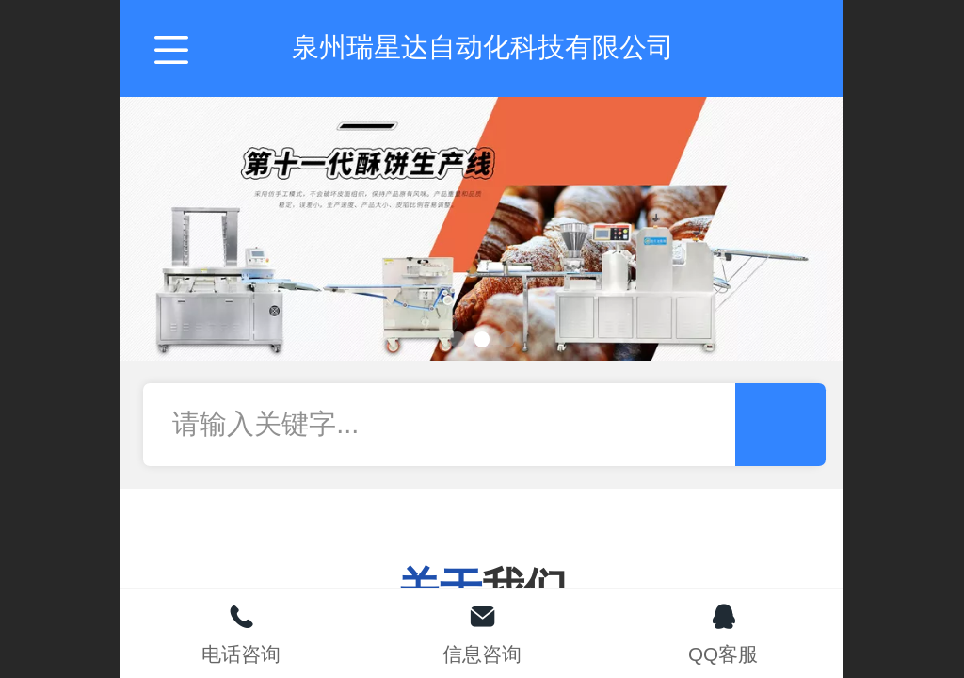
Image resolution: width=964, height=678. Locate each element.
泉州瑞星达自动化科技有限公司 (483, 47)
